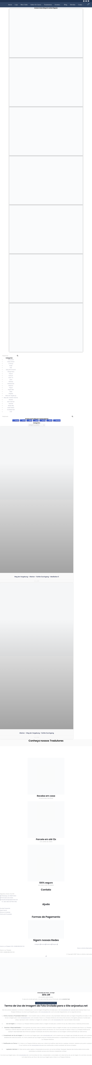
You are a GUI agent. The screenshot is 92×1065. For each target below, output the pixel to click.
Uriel (11, 411)
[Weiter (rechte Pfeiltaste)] (47, 1064)
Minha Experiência (46, 747)
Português (15, 420)
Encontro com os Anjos (46, 755)
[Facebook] (88, 1)
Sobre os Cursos (35, 5)
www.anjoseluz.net (66, 1010)
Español (35, 420)
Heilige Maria (10, 371)
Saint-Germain (11, 401)
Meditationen (10, 383)
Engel (10, 365)
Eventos (57, 5)
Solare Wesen (11, 407)
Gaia (11, 367)
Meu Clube (24, 5)
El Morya (10, 363)
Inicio (10, 5)
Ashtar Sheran (11, 361)
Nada (10, 391)
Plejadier (10, 393)
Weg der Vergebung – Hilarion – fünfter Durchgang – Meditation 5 (36, 577)
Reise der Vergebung (10, 395)
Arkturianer (11, 359)
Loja (16, 5)
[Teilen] (47, 1062)
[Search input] (9, 356)
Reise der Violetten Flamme (10, 397)
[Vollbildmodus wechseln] (44, 1062)
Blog (65, 5)
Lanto (10, 379)
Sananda (10, 403)
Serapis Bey (11, 405)
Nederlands (57, 420)
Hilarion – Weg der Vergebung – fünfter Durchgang (36, 733)
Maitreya (10, 381)
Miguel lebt (11, 389)
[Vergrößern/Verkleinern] (41, 1062)
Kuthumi (11, 375)
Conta (80, 5)
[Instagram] (84, 1)
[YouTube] (86, 1)
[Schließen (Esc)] (50, 1062)
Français (42, 420)
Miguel (11, 387)
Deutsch (22, 420)
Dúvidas (72, 5)
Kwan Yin (10, 377)
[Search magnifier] (18, 356)
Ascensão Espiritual (46, 751)
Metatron (10, 385)
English (29, 420)
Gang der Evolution (11, 369)
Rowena (11, 399)
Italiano (49, 420)
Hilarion (11, 373)
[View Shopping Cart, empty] (87, 4)
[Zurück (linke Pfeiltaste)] (44, 1064)
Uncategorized (11, 409)
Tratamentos (48, 5)
